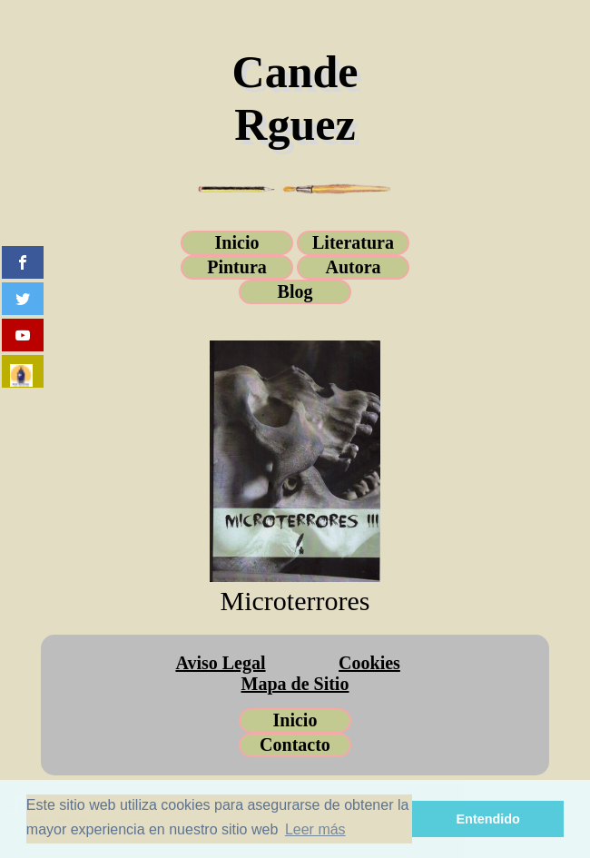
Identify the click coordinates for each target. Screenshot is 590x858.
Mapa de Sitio (295, 684)
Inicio (237, 242)
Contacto (295, 744)
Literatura (353, 242)
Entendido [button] (488, 819)
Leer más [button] (315, 829)
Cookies (369, 663)
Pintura (237, 267)
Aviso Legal (220, 663)
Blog (295, 291)
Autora (352, 267)
